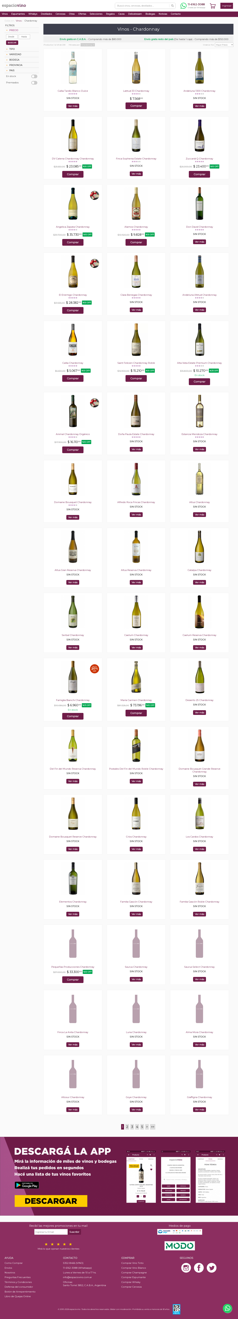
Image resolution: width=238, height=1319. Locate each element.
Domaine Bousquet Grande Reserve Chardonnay (199, 770)
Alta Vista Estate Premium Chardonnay (199, 362)
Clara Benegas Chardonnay (136, 294)
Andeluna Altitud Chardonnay (199, 294)
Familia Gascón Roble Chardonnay (199, 901)
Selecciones (96, 14)
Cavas (121, 14)
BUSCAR (12, 43)
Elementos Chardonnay (73, 901)
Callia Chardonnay (72, 362)
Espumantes (18, 14)
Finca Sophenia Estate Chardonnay (136, 158)
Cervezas (60, 14)
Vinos (5, 14)
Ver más (72, 106)
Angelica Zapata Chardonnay (73, 226)
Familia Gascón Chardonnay (136, 901)
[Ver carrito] (212, 5)
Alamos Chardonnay (136, 226)
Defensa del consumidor (19, 1286)
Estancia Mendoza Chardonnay (199, 434)
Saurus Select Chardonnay (199, 966)
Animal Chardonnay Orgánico (73, 434)
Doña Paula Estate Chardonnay (136, 434)
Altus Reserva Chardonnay (136, 570)
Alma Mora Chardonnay (199, 1032)
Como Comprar (14, 1263)
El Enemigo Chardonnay (73, 294)
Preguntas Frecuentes (18, 1277)
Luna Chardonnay (136, 1032)
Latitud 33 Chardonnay (136, 90)
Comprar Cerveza (131, 1286)
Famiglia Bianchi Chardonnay (73, 700)
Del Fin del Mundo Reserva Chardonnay (73, 768)
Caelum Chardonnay (136, 635)
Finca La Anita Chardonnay (72, 1032)
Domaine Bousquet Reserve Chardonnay (73, 836)
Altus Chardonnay (199, 502)
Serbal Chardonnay (73, 635)
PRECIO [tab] (12, 30)
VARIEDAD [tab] (13, 54)
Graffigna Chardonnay (199, 1097)
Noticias (163, 14)
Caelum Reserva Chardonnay (199, 635)
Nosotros (10, 1272)
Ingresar (226, 5)
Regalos (110, 14)
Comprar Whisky (130, 1282)
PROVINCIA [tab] (14, 65)
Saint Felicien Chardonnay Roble (136, 362)
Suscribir (74, 1231)
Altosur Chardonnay (72, 1097)
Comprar (136, 105)
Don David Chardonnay (199, 226)
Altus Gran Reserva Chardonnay (73, 570)
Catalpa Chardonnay (199, 570)
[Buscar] (172, 6)
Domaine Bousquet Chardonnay (73, 502)
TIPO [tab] (10, 49)
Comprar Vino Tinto (132, 1263)
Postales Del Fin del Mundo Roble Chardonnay (136, 768)
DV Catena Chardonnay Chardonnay (73, 158)
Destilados (46, 14)
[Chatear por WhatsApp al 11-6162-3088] (192, 6)
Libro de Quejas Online (18, 1296)
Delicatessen (135, 14)
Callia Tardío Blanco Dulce (73, 90)
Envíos (8, 1267)
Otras (72, 14)
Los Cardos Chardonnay (199, 836)
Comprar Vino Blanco (133, 1267)
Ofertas (82, 14)
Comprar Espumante (133, 1277)
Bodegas (150, 14)
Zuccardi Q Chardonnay (199, 158)
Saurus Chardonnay (136, 966)
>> (152, 1127)
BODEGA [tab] (12, 60)
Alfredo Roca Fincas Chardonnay (136, 502)
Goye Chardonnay (136, 1097)
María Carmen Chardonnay (136, 700)
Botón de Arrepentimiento (20, 1291)
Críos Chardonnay (136, 836)
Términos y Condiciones (18, 1282)
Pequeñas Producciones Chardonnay (72, 966)
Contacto (176, 14)
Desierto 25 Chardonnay (199, 700)
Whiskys (32, 14)
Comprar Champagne (134, 1272)
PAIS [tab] (10, 70)
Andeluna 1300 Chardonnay (199, 90)
